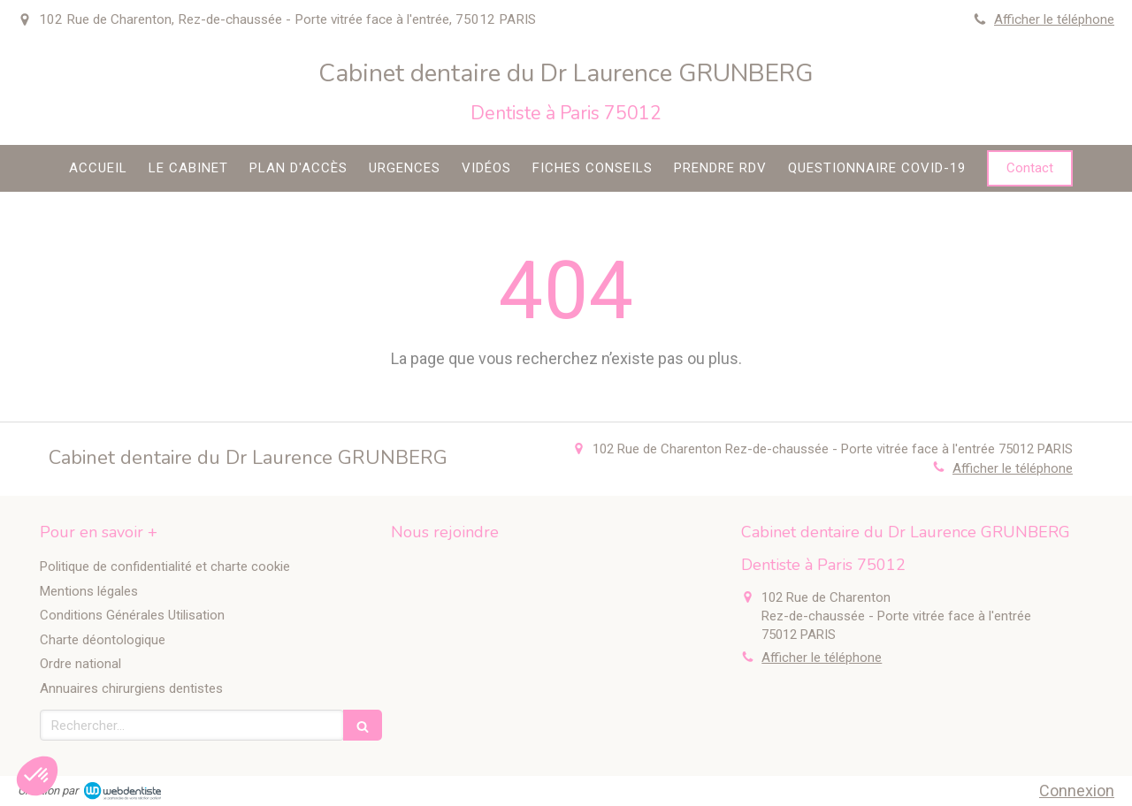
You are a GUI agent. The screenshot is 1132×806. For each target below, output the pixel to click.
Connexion (1076, 790)
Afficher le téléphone (1054, 19)
